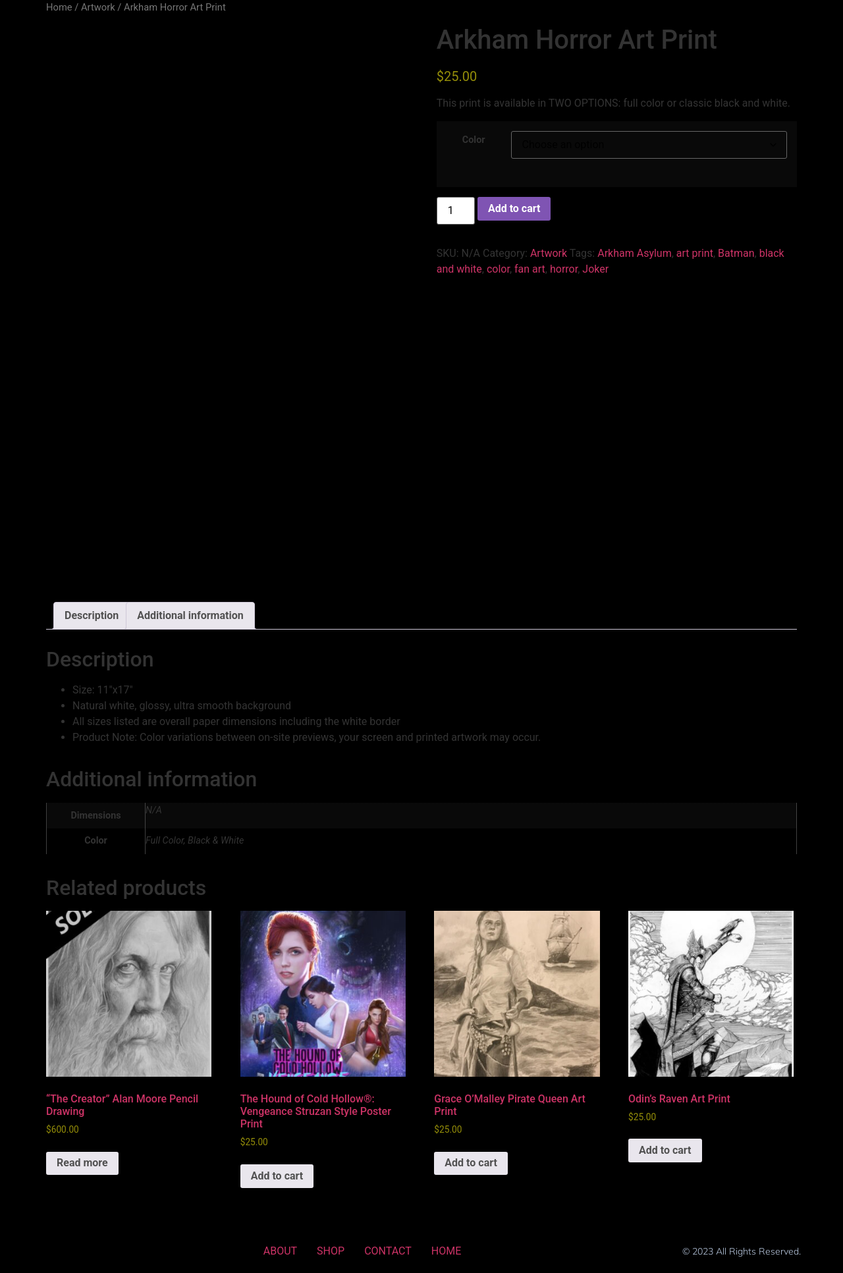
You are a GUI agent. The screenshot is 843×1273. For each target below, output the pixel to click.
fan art (529, 269)
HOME (446, 1251)
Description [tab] (92, 615)
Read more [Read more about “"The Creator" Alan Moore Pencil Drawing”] (82, 1162)
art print (694, 253)
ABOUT (280, 1251)
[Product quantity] (456, 211)
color (498, 269)
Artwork (98, 7)
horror (564, 269)
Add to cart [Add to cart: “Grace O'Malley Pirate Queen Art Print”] (471, 1162)
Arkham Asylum (634, 253)
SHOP (330, 1251)
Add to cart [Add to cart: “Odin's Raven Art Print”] (665, 1150)
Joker (595, 269)
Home (59, 7)
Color (473, 140)
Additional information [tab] (190, 615)
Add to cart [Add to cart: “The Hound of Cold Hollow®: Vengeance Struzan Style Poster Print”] (277, 1176)
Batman (736, 253)
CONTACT (388, 1251)
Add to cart (514, 208)
